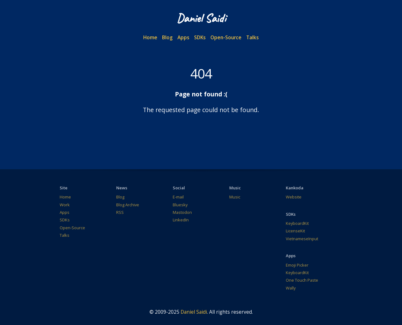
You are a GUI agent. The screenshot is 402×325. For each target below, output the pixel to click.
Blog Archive (127, 205)
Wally (291, 288)
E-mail (178, 197)
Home (150, 37)
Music (234, 197)
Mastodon (182, 212)
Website (294, 197)
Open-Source (226, 37)
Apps (183, 37)
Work (65, 205)
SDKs (200, 37)
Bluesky (180, 205)
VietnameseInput (302, 238)
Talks (252, 37)
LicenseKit (295, 231)
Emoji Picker (297, 265)
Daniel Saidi (194, 311)
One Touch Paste (302, 280)
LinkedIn (181, 220)
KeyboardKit (297, 223)
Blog (167, 37)
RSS (120, 212)
